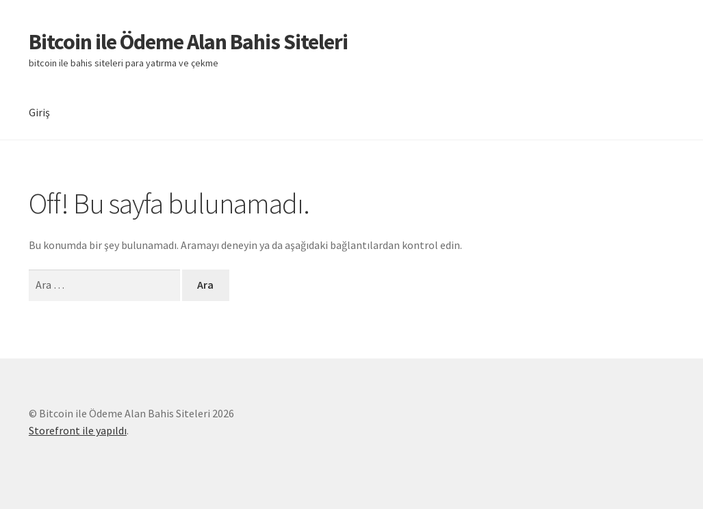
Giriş (39, 112)
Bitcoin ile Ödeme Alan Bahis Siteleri (188, 41)
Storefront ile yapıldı (78, 430)
